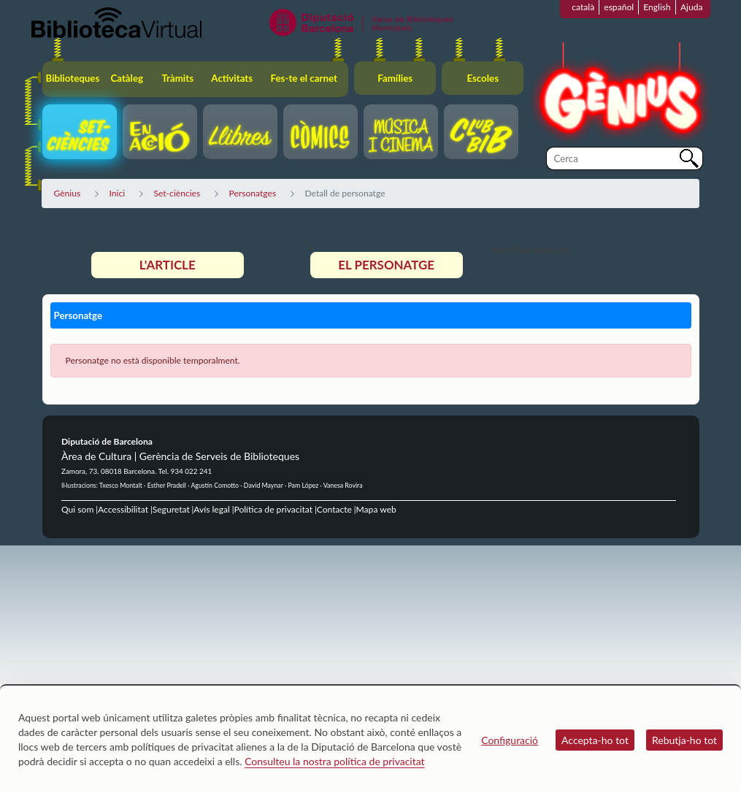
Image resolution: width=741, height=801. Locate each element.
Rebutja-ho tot (684, 740)
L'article (167, 264)
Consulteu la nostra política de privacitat (335, 761)
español (619, 6)
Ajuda (691, 6)
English (657, 6)
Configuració (509, 740)
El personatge (386, 264)
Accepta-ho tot (595, 740)
